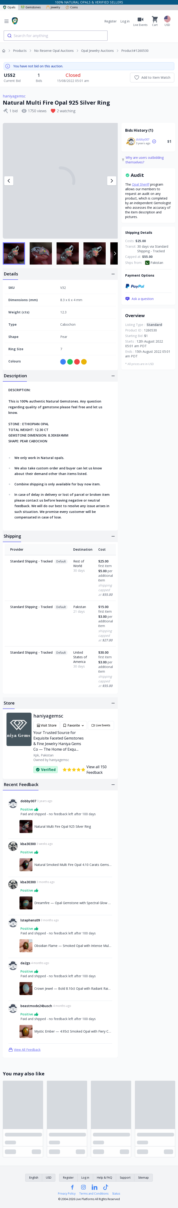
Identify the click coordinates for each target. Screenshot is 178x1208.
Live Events (101, 725)
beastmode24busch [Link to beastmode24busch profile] (36, 1006)
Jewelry (53, 7)
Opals (9, 7)
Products (20, 50)
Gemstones (31, 7)
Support (125, 1178)
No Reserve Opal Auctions (54, 50)
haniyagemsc (14, 96)
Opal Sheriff (140, 184)
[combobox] (56, 36)
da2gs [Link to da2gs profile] (25, 963)
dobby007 (142, 139)
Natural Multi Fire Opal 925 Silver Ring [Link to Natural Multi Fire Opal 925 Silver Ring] (62, 826)
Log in (125, 21)
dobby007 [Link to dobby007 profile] (28, 801)
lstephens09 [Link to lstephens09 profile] (30, 920)
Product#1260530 (135, 50)
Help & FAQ (104, 1178)
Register (110, 21)
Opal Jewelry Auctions (97, 50)
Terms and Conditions (93, 1194)
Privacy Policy (67, 1194)
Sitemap (143, 1178)
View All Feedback (24, 1049)
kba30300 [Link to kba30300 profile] (28, 844)
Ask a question (139, 299)
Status (116, 1194)
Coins (72, 7)
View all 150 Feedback (84, 769)
